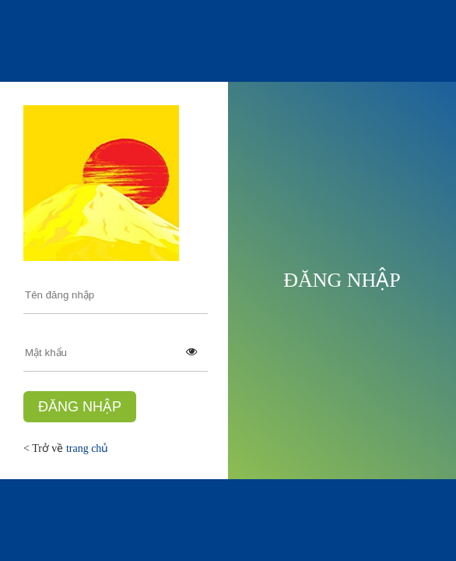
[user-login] (115, 295)
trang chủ (87, 448)
